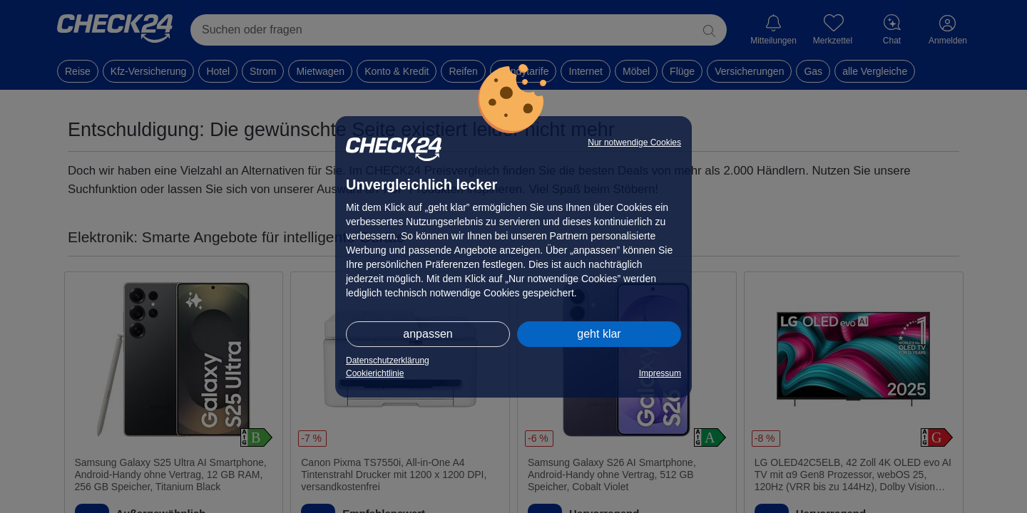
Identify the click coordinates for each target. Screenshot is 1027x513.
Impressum (660, 373)
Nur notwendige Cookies (634, 142)
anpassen (427, 334)
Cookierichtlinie (375, 373)
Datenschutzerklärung (387, 361)
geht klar (598, 334)
